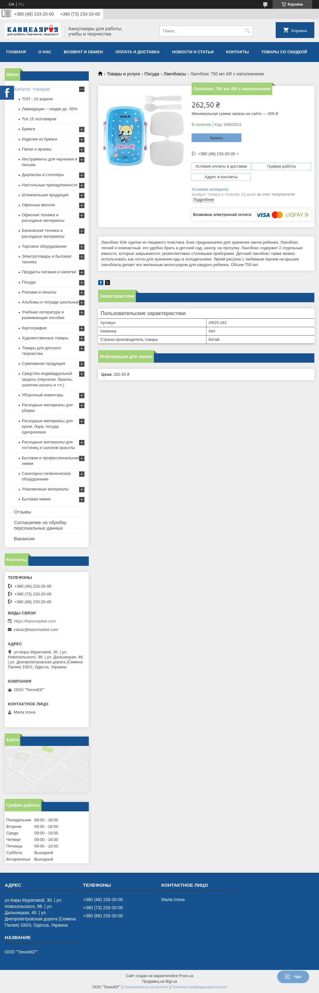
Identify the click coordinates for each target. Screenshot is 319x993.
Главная (16, 52)
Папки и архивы (36, 149)
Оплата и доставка (138, 52)
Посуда (152, 73)
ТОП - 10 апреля (37, 99)
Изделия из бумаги (39, 139)
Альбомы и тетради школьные (50, 302)
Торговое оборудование (44, 246)
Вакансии (24, 538)
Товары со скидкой (284, 52)
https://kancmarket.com (35, 621)
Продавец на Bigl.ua (159, 981)
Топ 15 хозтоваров (39, 119)
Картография (34, 328)
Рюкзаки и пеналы (39, 292)
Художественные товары (45, 338)
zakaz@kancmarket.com (36, 629)
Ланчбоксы (175, 73)
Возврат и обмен (83, 52)
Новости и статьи (193, 52)
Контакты (237, 52)
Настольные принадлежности (50, 185)
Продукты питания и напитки (49, 272)
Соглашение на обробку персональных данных (40, 525)
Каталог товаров (32, 89)
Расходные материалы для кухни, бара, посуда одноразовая (47, 426)
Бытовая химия (36, 499)
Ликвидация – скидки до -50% (50, 109)
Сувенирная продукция (43, 363)
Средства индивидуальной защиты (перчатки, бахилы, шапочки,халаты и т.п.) (47, 379)
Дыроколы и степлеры (43, 174)
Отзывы (22, 511)
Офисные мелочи (38, 205)
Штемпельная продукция (45, 195)
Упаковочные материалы (45, 489)
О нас (44, 52)
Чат (293, 977)
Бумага (28, 129)
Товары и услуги (123, 73)
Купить (216, 138)
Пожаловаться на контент (146, 987)
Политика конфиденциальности (198, 987)
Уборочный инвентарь (43, 395)
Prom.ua (186, 976)
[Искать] (247, 31)
